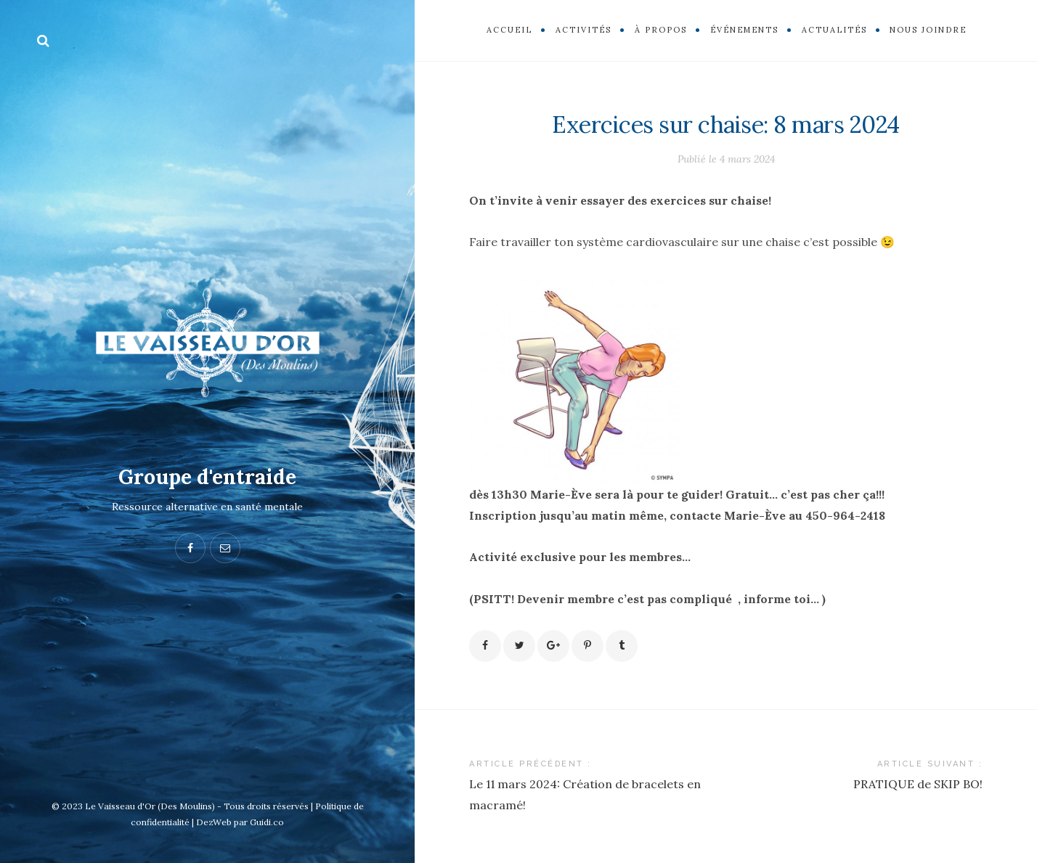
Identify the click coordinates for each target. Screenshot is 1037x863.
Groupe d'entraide (207, 477)
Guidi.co (267, 822)
